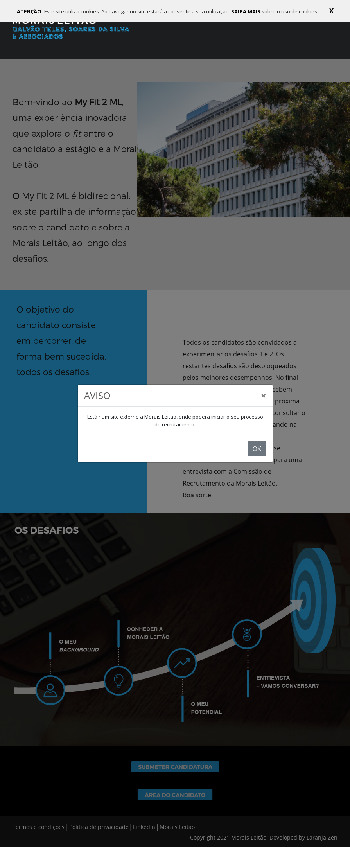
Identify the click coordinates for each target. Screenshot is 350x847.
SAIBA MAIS (246, 11)
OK (257, 448)
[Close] (264, 395)
